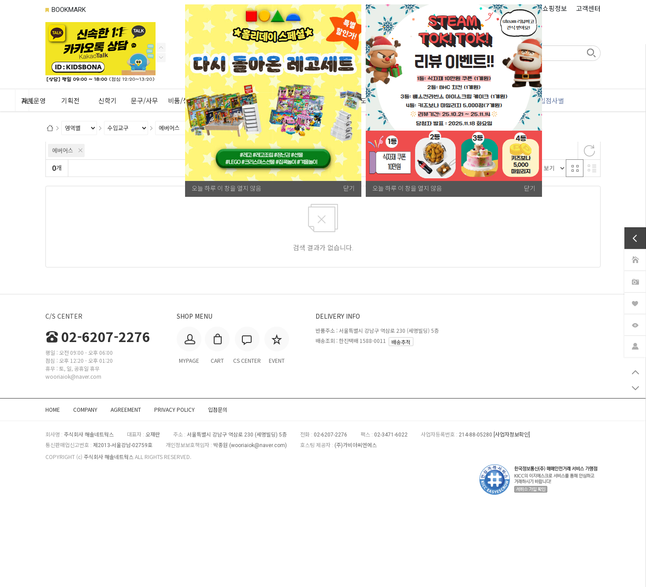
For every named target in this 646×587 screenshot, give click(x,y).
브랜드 (58, 185)
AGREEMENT (126, 485)
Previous (161, 57)
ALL (61, 100)
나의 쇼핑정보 (547, 8)
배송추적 (401, 418)
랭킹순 (80, 244)
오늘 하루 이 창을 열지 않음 (407, 188)
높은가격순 (182, 244)
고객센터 (588, 8)
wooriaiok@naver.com (258, 522)
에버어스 (62, 227)
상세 (56, 206)
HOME (52, 485)
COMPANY (85, 485)
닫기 (529, 188)
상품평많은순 (220, 244)
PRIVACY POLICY (174, 485)
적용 (207, 206)
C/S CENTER (63, 392)
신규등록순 (110, 244)
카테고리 (61, 150)
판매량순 (256, 244)
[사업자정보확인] (512, 511)
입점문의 (217, 485)
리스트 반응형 (592, 244)
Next (161, 47)
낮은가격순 (146, 244)
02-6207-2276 (97, 412)
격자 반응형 (574, 244)
